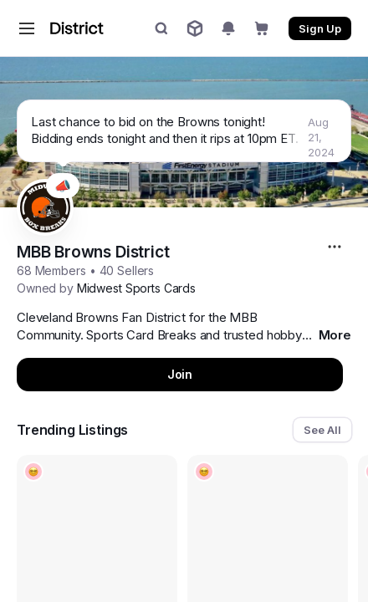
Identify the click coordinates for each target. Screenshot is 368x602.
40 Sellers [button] (127, 270)
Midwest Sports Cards (136, 288)
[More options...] (336, 246)
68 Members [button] (51, 270)
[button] (27, 28)
